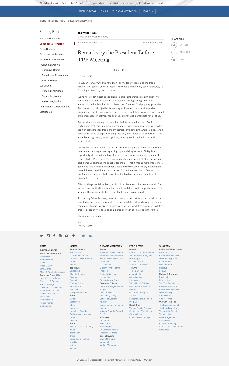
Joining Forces (106, 323)
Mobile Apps (135, 258)
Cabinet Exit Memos (79, 255)
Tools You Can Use (138, 264)
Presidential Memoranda (55, 75)
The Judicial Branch (168, 311)
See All (73, 264)
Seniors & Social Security (81, 326)
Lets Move (104, 320)
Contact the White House (141, 311)
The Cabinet (105, 264)
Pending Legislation (52, 91)
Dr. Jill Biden (105, 261)
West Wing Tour (166, 252)
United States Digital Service (138, 294)
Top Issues (75, 268)
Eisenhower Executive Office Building (169, 291)
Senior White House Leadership (109, 275)
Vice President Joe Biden (111, 255)
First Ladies (164, 280)
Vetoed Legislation (52, 101)
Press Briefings (47, 49)
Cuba (72, 261)
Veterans (74, 345)
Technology (75, 333)
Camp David (165, 295)
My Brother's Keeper (109, 330)
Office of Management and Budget (112, 288)
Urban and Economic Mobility (79, 340)
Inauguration (105, 342)
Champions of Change (139, 317)
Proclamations (49, 80)
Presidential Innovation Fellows (139, 288)
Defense (73, 299)
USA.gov (148, 360)
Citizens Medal (136, 314)
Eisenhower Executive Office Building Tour (169, 257)
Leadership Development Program (141, 300)
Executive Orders (51, 70)
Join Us (133, 268)
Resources (164, 330)
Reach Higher (106, 326)
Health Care (75, 286)
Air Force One (165, 299)
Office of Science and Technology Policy (109, 294)
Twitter (181, 44)
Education (74, 280)
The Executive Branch (169, 305)
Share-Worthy (46, 259)
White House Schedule (51, 59)
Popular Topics (77, 249)
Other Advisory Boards (110, 280)
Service (73, 320)
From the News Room (50, 253)
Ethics (72, 305)
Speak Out (134, 305)
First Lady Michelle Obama (112, 258)
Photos (43, 262)
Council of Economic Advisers (109, 300)
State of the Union (108, 339)
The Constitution (166, 314)
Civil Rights (75, 271)
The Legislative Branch (169, 308)
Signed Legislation (52, 96)
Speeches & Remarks (79, 21)
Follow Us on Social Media (141, 252)
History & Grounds (168, 274)
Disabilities (75, 302)
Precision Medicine (108, 333)
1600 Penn (147, 11)
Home (43, 21)
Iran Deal (74, 289)
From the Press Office (51, 275)
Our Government (167, 302)
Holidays (163, 268)
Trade (72, 336)
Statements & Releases (51, 54)
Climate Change (77, 274)
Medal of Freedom (108, 345)
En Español (82, 360)
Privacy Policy (134, 360)
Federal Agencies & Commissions (168, 319)
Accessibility (96, 360)
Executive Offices (108, 283)
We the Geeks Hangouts (140, 255)
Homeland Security (78, 311)
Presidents (164, 277)
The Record (75, 252)
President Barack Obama (111, 252)
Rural (72, 317)
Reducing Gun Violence (80, 314)
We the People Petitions (140, 308)
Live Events (45, 269)
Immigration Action (78, 292)
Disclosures (45, 111)
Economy (74, 277)
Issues (104, 11)
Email (181, 58)
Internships (134, 280)
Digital (132, 249)
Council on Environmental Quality (111, 306)
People (103, 249)
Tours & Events (136, 271)
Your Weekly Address (50, 38)
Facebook (181, 51)
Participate (136, 246)
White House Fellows (139, 283)
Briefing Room (87, 11)
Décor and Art (165, 264)
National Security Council (111, 311)
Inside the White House (170, 249)
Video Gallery (46, 266)
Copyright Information (115, 360)
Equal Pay (74, 308)
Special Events (107, 336)
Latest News (46, 256)
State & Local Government (171, 326)
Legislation (45, 85)
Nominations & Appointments (54, 106)
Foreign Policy (76, 283)
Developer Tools (136, 261)
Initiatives (104, 317)
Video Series (165, 261)
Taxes (72, 330)
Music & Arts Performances (52, 272)
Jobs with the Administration (135, 275)
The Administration (124, 11)
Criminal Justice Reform (81, 258)
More (72, 295)
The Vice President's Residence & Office (168, 285)
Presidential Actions (49, 64)
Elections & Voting (167, 323)
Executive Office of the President (110, 269)
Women (73, 348)
